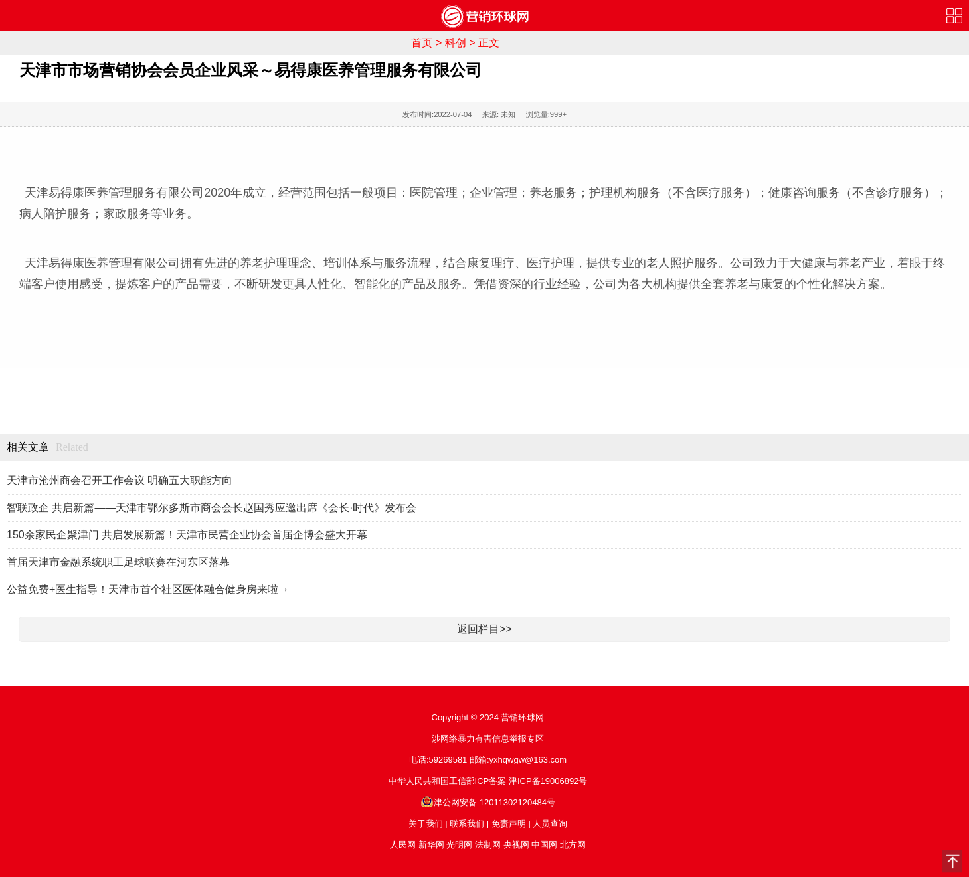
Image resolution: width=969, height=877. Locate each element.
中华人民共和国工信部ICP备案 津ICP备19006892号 (488, 781)
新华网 (431, 845)
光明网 (459, 845)
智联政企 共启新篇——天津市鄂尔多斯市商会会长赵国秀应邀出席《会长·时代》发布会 (211, 507)
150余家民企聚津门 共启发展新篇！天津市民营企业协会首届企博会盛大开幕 (187, 534)
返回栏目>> (484, 629)
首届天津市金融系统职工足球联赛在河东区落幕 (118, 562)
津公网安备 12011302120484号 (487, 802)
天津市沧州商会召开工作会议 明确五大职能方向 (119, 480)
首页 (421, 42)
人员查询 (550, 824)
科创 (455, 42)
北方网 (573, 845)
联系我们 (467, 824)
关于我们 (425, 824)
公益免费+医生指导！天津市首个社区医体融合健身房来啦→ (148, 589)
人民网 (403, 845)
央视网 (516, 845)
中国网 (544, 845)
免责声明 (508, 824)
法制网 (488, 845)
